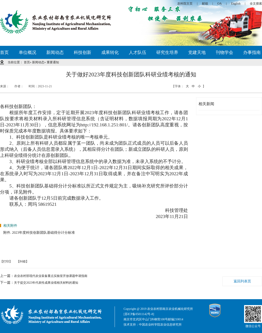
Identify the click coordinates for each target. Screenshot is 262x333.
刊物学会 (224, 52)
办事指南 (252, 52)
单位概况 (27, 52)
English (235, 3)
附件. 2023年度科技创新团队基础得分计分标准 (39, 232)
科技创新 (82, 52)
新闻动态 (55, 52)
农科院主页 (185, 3)
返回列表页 (242, 281)
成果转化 (110, 52)
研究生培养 (167, 52)
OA (219, 3)
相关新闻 (206, 104)
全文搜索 (256, 3)
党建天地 (197, 52)
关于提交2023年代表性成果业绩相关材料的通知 (46, 282)
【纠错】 (23, 261)
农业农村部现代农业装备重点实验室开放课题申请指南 (50, 276)
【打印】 (6, 261)
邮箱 (205, 3)
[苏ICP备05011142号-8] (139, 314)
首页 (4, 52)
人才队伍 (137, 52)
